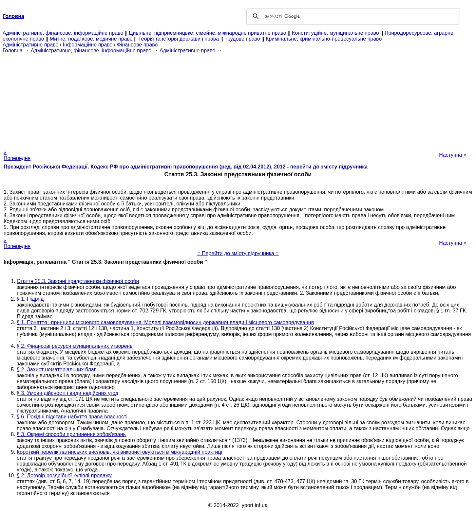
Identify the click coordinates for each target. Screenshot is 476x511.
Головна (13, 50)
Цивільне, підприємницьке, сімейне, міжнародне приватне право (207, 33)
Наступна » (452, 155)
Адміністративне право (30, 44)
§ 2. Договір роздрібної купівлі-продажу (64, 475)
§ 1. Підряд (30, 299)
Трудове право (242, 39)
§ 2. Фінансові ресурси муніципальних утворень (75, 346)
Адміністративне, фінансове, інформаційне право (63, 33)
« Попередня (17, 155)
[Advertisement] (238, 99)
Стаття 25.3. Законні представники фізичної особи (78, 281)
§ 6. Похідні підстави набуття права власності (72, 416)
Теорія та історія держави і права (178, 39)
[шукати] (352, 16)
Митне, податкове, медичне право (91, 39)
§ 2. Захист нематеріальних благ (56, 369)
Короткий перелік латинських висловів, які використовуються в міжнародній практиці (119, 452)
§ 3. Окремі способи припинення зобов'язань (71, 434)
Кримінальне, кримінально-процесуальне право (324, 39)
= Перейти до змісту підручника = (238, 253)
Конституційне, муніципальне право (335, 33)
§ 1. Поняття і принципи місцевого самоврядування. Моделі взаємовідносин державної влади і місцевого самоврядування (165, 322)
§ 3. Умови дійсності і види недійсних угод (67, 393)
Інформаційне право (88, 44)
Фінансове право (137, 44)
